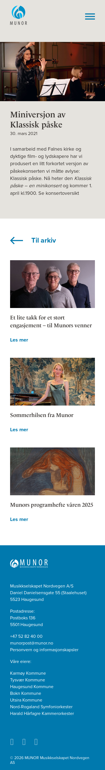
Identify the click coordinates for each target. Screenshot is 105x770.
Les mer (19, 340)
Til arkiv (43, 240)
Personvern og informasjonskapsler (44, 650)
